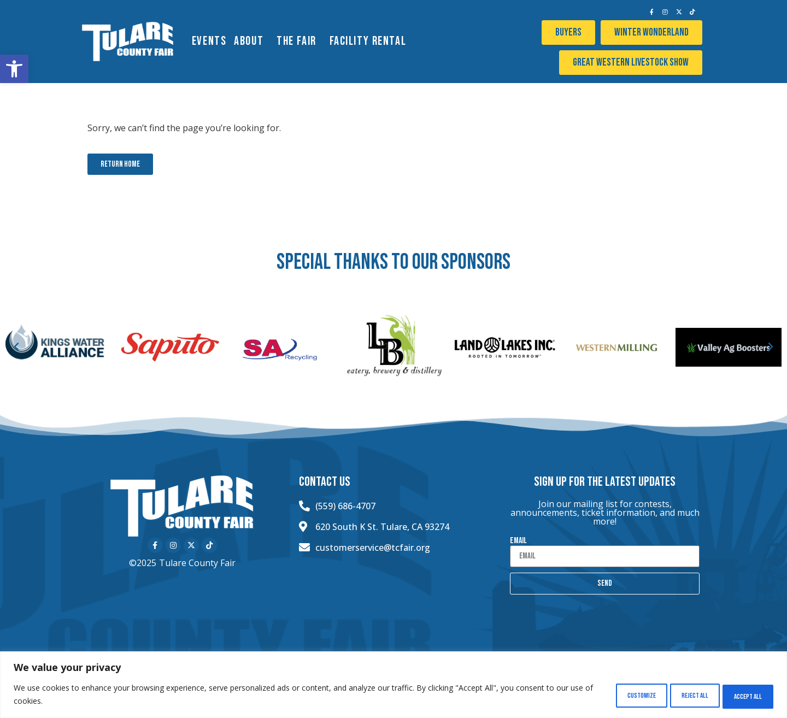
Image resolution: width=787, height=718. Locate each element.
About (251, 41)
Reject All (676, 695)
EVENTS (209, 41)
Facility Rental (371, 41)
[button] (14, 69)
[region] (393, 685)
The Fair (299, 41)
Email (518, 541)
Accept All (742, 695)
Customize (611, 695)
